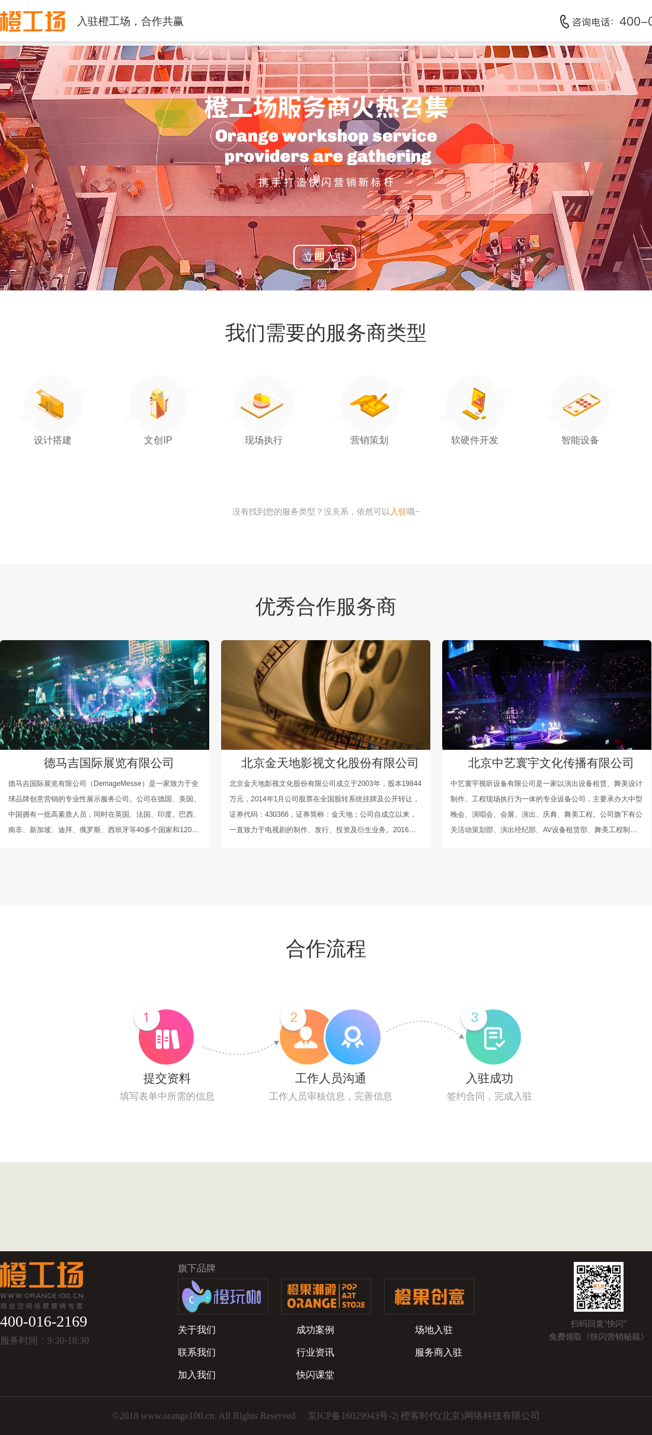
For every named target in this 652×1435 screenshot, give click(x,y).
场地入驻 (434, 1330)
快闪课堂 (315, 1375)
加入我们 (197, 1375)
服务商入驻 (438, 1352)
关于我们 (197, 1330)
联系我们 (197, 1352)
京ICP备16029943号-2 (352, 1416)
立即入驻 (324, 257)
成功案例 (315, 1330)
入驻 (398, 511)
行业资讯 (315, 1352)
